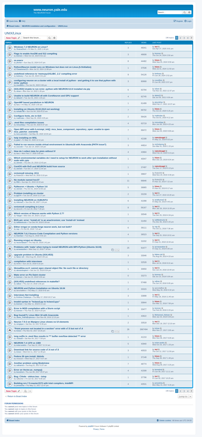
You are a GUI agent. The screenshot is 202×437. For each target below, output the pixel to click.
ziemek (19, 163)
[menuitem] (22, 21)
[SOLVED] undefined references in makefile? (37, 281)
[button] (191, 38)
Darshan (19, 236)
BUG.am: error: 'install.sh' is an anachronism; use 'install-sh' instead (49, 220)
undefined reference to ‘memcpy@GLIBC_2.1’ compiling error (45, 74)
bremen (19, 56)
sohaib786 (20, 111)
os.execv (18, 60)
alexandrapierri (22, 270)
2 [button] (180, 37)
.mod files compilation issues (29, 122)
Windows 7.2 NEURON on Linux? (31, 47)
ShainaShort (21, 49)
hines (157, 60)
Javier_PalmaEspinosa (25, 317)
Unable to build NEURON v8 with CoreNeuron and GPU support (46, 95)
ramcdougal (160, 138)
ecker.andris (21, 345)
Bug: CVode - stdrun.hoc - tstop (30, 376)
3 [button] (184, 37)
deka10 (19, 98)
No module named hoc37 (26, 180)
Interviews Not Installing (26, 295)
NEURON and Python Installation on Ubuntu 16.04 (39, 288)
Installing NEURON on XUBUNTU (31, 200)
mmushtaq (20, 125)
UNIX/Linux (13, 33)
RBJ (18, 182)
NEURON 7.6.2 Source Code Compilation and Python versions (45, 233)
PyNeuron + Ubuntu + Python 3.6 (30, 186)
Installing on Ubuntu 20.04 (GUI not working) (36, 109)
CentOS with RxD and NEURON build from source (39, 166)
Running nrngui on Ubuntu (27, 240)
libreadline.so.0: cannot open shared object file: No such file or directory (51, 268)
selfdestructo (21, 222)
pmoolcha (20, 385)
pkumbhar (159, 102)
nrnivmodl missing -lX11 (26, 173)
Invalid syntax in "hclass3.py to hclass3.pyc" (37, 301)
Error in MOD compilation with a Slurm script (37, 308)
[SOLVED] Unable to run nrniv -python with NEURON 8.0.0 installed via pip (52, 89)
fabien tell (20, 257)
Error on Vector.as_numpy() (28, 370)
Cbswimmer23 (22, 69)
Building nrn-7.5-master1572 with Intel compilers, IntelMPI (43, 383)
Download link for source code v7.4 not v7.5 (36, 349)
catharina (20, 365)
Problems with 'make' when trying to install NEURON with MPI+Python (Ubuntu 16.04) (57, 247)
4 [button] (187, 37)
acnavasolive (21, 249)
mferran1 (20, 202)
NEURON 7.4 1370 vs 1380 (27, 343)
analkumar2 (159, 200)
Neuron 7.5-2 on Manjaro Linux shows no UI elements (41, 322)
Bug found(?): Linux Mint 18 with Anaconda (36, 315)
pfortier (19, 63)
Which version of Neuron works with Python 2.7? (39, 213)
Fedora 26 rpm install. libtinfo (29, 356)
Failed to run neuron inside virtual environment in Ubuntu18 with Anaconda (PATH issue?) (60, 144)
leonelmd (20, 372)
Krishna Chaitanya (23, 297)
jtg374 (18, 195)
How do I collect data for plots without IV (34, 151)
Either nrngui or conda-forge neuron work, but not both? (43, 227)
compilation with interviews (28, 261)
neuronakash (21, 242)
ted (156, 47)
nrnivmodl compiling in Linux (29, 206)
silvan (18, 91)
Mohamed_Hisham (162, 315)
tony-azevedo (21, 134)
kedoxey (19, 76)
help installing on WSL (25, 138)
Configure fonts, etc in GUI (27, 116)
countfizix (20, 85)
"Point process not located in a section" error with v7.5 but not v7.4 (48, 328)
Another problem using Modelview (31, 363)
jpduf (18, 140)
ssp (17, 229)
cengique (20, 324)
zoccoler (19, 147)
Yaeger (19, 216)
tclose (18, 331)
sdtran (18, 284)
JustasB (19, 338)
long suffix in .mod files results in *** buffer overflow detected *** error (50, 336)
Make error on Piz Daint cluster (30, 275)
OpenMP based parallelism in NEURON (34, 102)
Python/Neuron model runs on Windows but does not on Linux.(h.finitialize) (52, 67)
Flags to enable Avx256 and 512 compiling (35, 53)
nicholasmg (159, 144)
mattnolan (20, 118)
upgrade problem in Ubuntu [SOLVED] (33, 254)
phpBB (90, 426)
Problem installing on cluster (29, 193)
